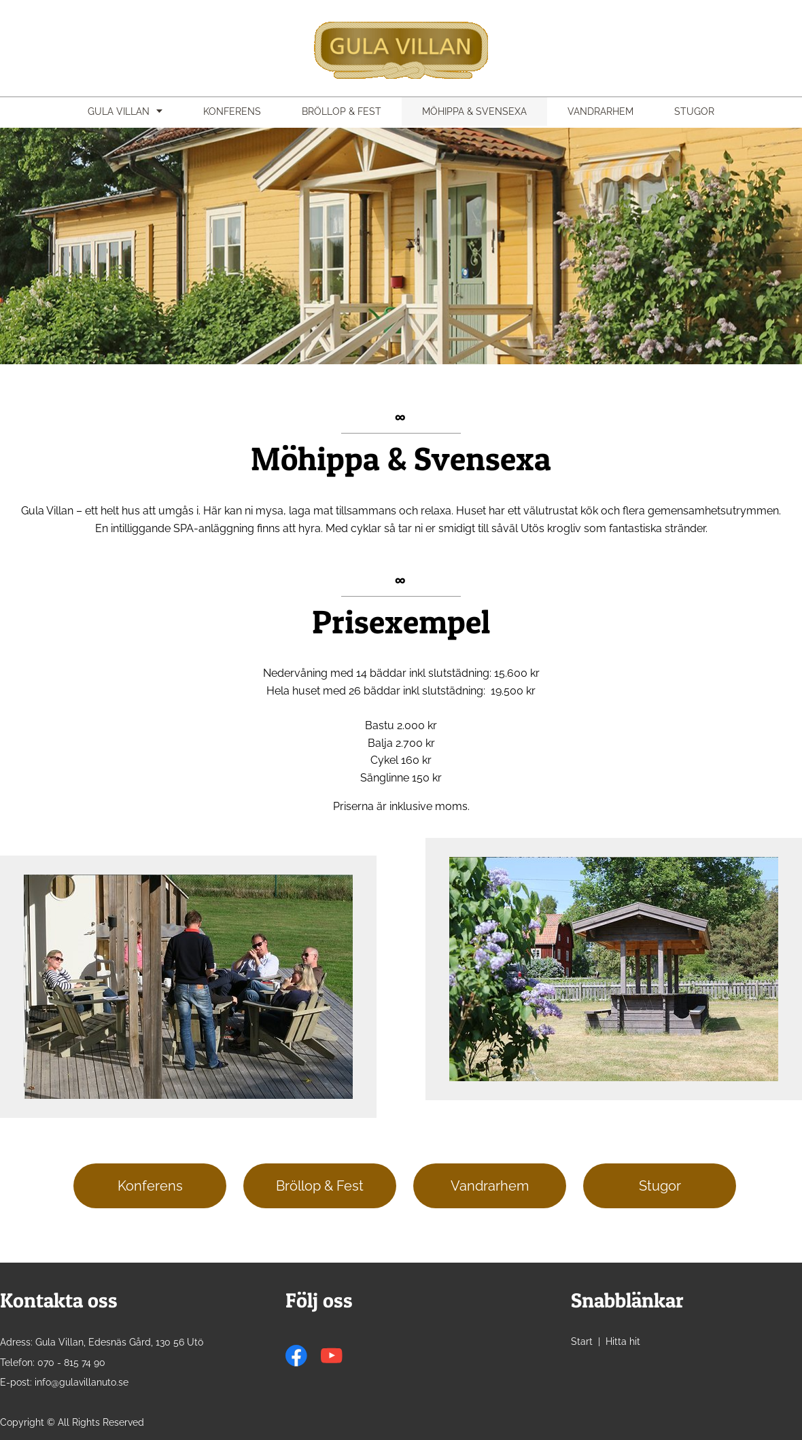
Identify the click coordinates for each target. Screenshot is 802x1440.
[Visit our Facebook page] (296, 1356)
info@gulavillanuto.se (81, 1382)
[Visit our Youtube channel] (332, 1356)
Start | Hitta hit (605, 1341)
